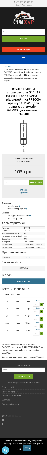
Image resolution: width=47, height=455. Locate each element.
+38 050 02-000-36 (23, 2)
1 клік (23, 190)
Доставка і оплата (10, 404)
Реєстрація (26, 5)
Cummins (6, 400)
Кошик (23, 49)
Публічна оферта (10, 391)
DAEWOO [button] (23, 268)
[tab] (23, 268)
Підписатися (23, 376)
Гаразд (27, 448)
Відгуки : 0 (23, 193)
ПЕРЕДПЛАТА (23, 365)
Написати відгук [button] (23, 281)
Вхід (18, 5)
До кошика (36, 183)
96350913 (29, 257)
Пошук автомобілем (11, 395)
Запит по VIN (8, 387)
